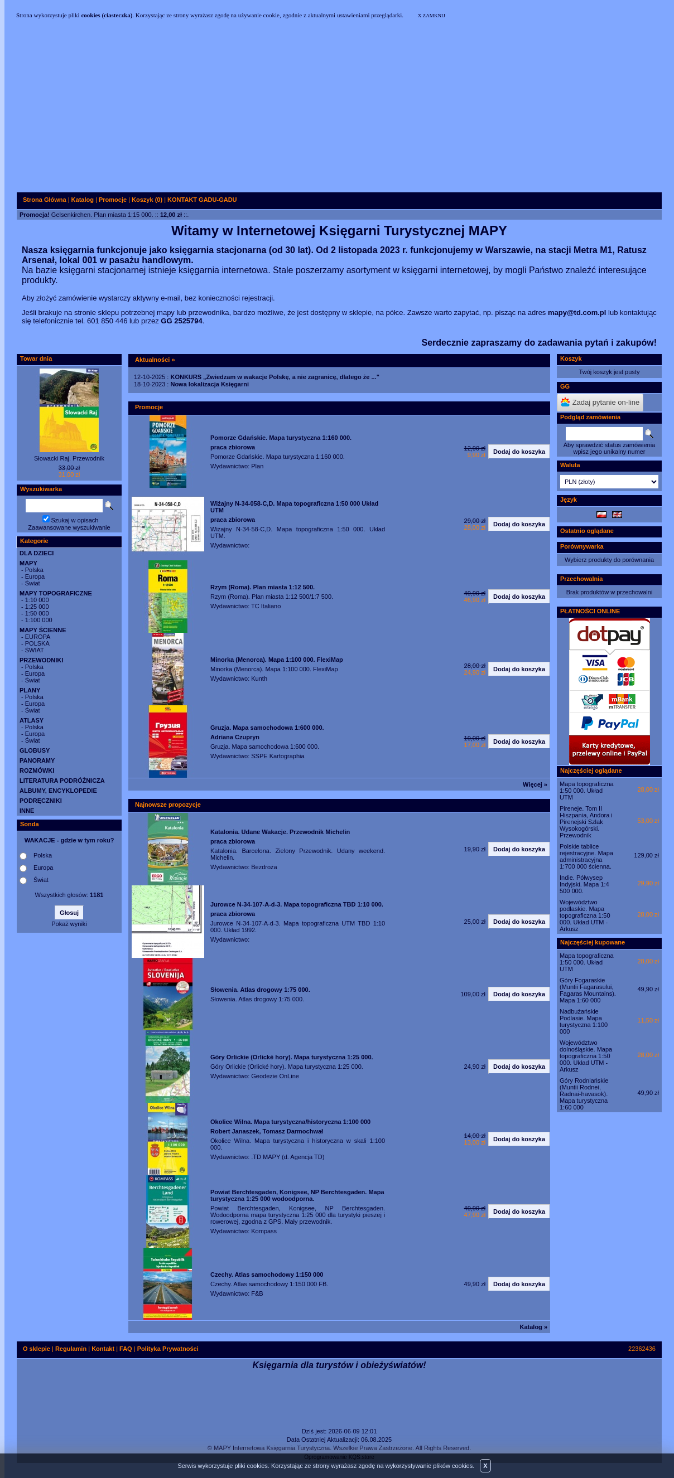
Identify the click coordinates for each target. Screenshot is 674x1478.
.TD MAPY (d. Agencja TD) (287, 1157)
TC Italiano (266, 606)
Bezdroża (264, 867)
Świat (32, 583)
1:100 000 (38, 620)
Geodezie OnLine (275, 1076)
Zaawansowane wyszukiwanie (69, 527)
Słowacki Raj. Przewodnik (69, 458)
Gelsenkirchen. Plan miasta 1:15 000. (102, 214)
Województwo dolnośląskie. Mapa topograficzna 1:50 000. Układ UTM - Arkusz (586, 1056)
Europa (35, 576)
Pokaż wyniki (69, 923)
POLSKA (37, 643)
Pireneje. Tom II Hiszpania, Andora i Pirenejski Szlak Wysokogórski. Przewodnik (586, 822)
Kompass (264, 1231)
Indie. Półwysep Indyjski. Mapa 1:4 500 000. (584, 884)
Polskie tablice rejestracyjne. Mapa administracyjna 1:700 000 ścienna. (586, 856)
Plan (257, 466)
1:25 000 (37, 606)
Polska (34, 569)
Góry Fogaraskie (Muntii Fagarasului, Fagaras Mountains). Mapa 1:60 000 (588, 990)
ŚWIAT (34, 650)
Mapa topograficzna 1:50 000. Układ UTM (587, 791)
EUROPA (38, 636)
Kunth (259, 678)
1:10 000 (37, 600)
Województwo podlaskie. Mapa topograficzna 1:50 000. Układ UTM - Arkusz (585, 915)
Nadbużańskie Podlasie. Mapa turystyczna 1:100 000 (584, 1021)
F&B (257, 1293)
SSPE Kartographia (277, 756)
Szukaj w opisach (75, 520)
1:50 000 (37, 613)
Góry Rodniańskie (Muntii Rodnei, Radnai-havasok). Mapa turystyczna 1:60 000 (584, 1094)
